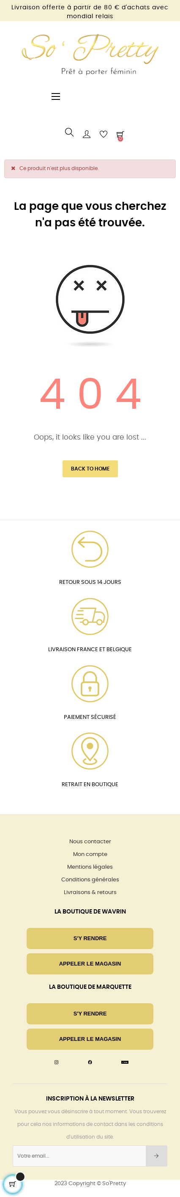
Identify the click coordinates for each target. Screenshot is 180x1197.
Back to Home (90, 468)
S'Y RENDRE (90, 938)
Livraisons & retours (90, 892)
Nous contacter (90, 842)
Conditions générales (90, 880)
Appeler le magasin (90, 963)
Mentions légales (90, 867)
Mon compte (90, 854)
